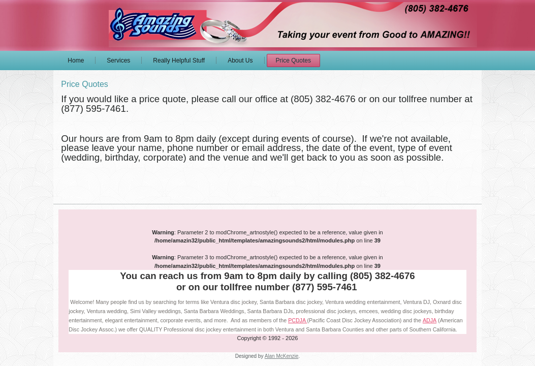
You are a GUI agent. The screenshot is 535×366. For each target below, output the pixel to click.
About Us (240, 60)
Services (118, 60)
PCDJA (297, 320)
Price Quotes (293, 60)
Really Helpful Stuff (179, 60)
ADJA (429, 320)
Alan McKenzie (282, 356)
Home (76, 60)
